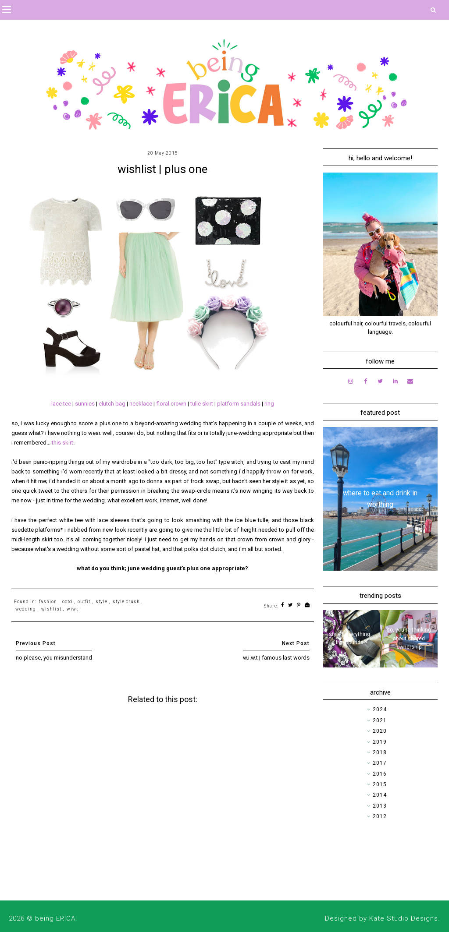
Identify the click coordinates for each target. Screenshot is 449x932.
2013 (380, 806)
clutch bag (112, 403)
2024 (380, 709)
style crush (126, 601)
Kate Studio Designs (403, 918)
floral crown (171, 403)
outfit (84, 601)
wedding (25, 609)
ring (269, 403)
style (101, 601)
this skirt (62, 442)
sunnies (85, 403)
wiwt (72, 609)
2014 (380, 795)
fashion (48, 601)
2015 (380, 784)
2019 (380, 742)
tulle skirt (201, 403)
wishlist (51, 609)
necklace (141, 403)
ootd (67, 601)
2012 (380, 816)
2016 (380, 774)
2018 (380, 752)
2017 (380, 763)
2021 (380, 720)
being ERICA (55, 918)
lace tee (61, 403)
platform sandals (238, 403)
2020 (380, 731)
